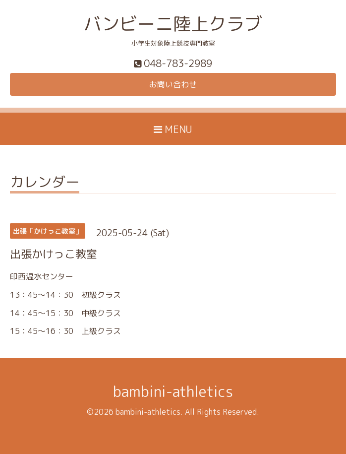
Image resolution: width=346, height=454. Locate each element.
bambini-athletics (173, 391)
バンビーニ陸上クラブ (173, 23)
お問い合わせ (173, 84)
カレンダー (44, 183)
